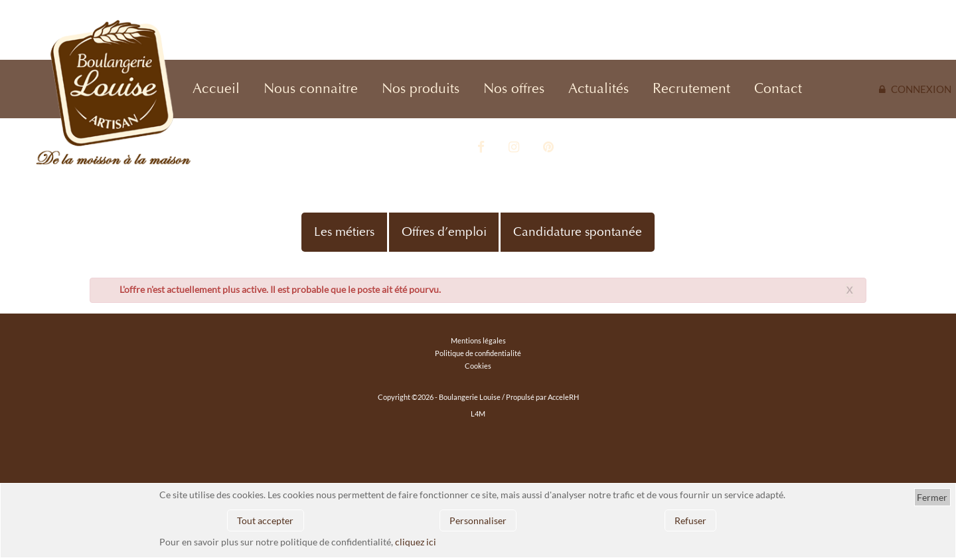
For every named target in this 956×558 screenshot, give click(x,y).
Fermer (932, 497)
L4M (478, 413)
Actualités (598, 88)
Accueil (216, 88)
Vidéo (446, 147)
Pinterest (548, 147)
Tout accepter (265, 520)
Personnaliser (478, 520)
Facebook (481, 147)
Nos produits (420, 88)
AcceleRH (563, 397)
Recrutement (691, 88)
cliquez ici (415, 541)
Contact (778, 88)
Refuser (690, 520)
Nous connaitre (311, 88)
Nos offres (513, 88)
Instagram (514, 147)
